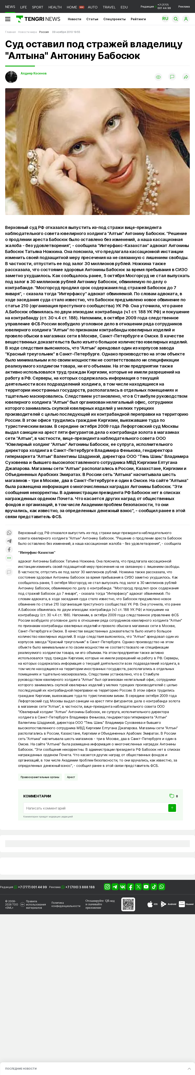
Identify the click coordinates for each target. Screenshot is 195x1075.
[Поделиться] (186, 77)
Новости (74, 19)
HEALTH (55, 7)
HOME (72, 7)
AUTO (93, 7)
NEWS (10, 7)
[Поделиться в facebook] (9, 550)
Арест (71, 777)
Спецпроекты (114, 19)
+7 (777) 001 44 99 (32, 887)
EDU (124, 7)
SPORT (37, 7)
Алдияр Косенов (34, 73)
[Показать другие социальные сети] (9, 558)
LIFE (23, 7)
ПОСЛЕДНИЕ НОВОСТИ (21, 1068)
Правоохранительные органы (40, 777)
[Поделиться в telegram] (9, 541)
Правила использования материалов (36, 904)
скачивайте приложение (94, 906)
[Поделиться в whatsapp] (9, 533)
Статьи (92, 19)
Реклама (184, 6)
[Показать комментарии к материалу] (9, 572)
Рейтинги (138, 19)
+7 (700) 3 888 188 (80, 887)
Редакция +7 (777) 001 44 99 (156, 6)
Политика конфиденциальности (65, 904)
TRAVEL (109, 7)
